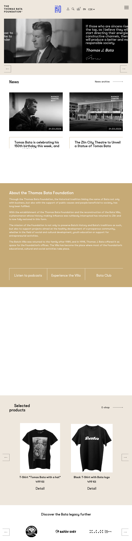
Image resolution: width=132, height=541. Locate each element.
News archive (109, 81)
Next (121, 65)
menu (126, 7)
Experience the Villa (66, 275)
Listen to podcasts (28, 275)
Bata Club (103, 275)
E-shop (112, 407)
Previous (5, 65)
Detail (43, 488)
